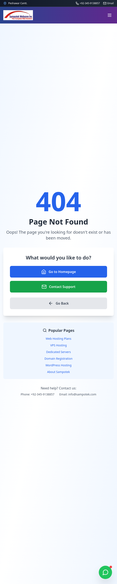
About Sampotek (58, 372)
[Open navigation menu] (109, 15)
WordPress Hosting (59, 365)
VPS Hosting (58, 345)
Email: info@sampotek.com (77, 394)
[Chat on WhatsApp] (105, 572)
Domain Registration (58, 359)
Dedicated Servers (58, 352)
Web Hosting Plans (58, 339)
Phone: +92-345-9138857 (37, 394)
